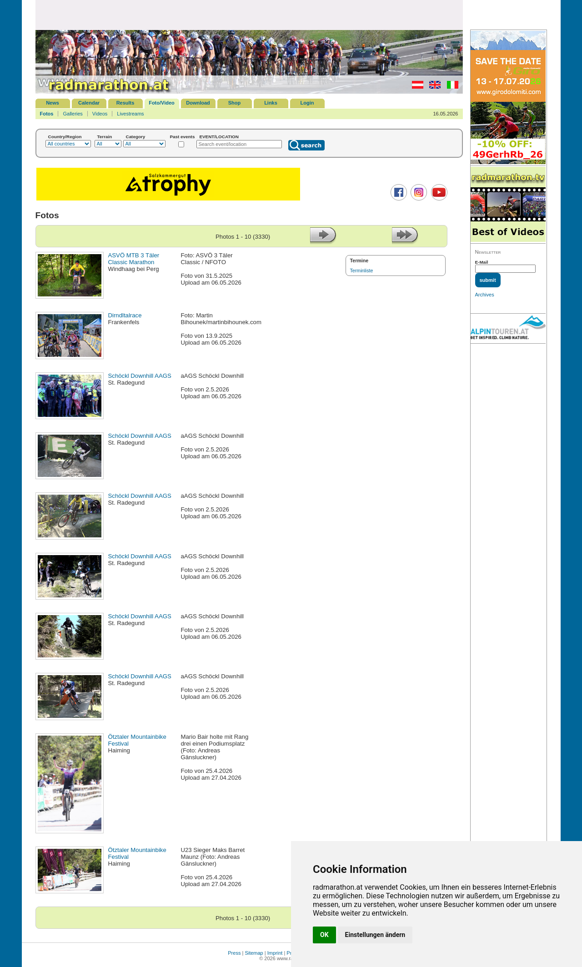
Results (125, 102)
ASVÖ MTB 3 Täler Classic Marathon (134, 259)
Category (136, 136)
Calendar (89, 102)
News (52, 102)
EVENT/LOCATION (219, 136)
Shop (234, 102)
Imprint (275, 953)
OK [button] (324, 934)
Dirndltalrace (125, 315)
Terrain (104, 136)
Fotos (47, 113)
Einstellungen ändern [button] (375, 934)
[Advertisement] (249, 14)
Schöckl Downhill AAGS (139, 375)
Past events (182, 136)
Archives (484, 294)
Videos (99, 113)
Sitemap (254, 953)
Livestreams (130, 113)
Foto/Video (162, 102)
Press (234, 953)
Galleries (72, 113)
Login (307, 102)
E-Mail (481, 262)
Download (198, 102)
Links (270, 102)
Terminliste (361, 270)
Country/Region (65, 136)
